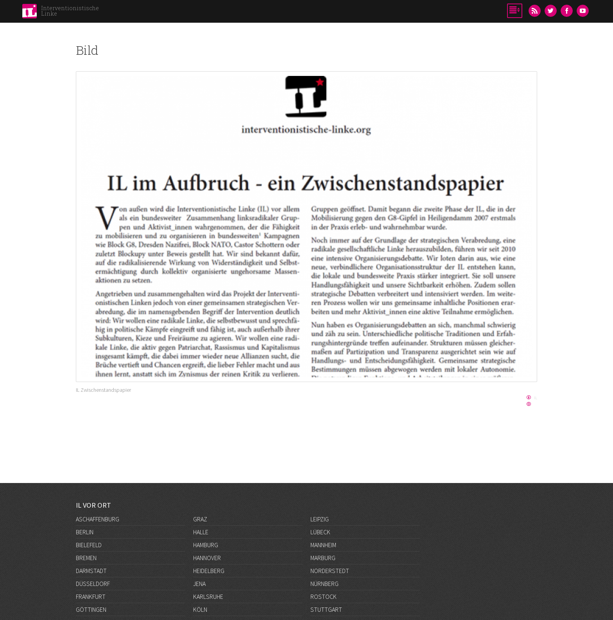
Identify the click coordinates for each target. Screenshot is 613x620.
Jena (199, 584)
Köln (200, 609)
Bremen (86, 558)
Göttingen (91, 609)
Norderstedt (329, 571)
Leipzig (319, 519)
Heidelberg (208, 571)
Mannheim (323, 545)
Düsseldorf (93, 584)
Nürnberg (324, 584)
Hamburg (205, 545)
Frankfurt (91, 596)
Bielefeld (89, 545)
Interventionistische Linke (70, 10)
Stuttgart (326, 609)
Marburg (322, 558)
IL (535, 397)
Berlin (84, 532)
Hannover (207, 558)
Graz (200, 519)
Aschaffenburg (97, 519)
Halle (200, 532)
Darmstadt (91, 571)
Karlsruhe (208, 596)
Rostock (323, 596)
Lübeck (320, 532)
